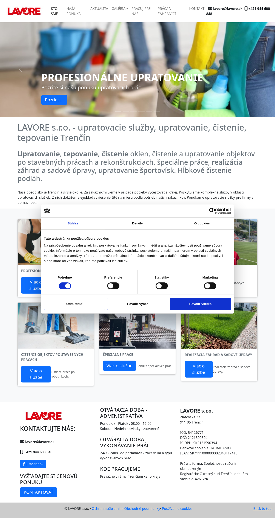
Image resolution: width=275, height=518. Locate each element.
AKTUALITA (99, 8)
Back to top (262, 508)
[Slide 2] (126, 111)
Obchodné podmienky (142, 508)
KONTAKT (196, 8)
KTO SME (54, 11)
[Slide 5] (149, 111)
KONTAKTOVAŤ (38, 492)
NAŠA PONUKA (73, 11)
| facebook (33, 464)
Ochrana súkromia (106, 508)
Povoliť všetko (200, 304)
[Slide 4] (141, 111)
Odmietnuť (74, 304)
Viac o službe (35, 285)
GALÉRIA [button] (118, 8)
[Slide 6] (157, 111)
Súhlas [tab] (73, 223)
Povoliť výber (137, 304)
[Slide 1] (118, 111)
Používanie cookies (177, 508)
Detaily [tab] (137, 223)
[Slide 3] (133, 111)
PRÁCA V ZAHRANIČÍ (167, 11)
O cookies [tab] (202, 223)
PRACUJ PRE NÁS (140, 11)
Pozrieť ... (54, 100)
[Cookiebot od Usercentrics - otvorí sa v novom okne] (212, 211)
